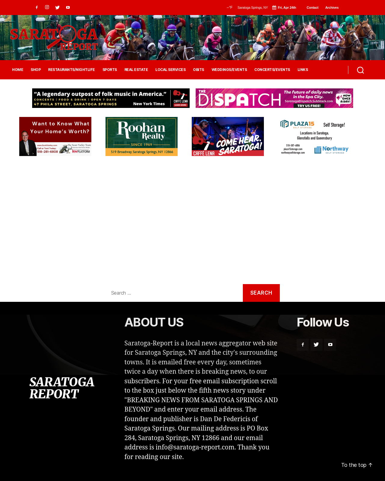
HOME (17, 70)
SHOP (36, 70)
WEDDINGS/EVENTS (229, 70)
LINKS (303, 70)
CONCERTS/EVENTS (272, 70)
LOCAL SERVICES (170, 70)
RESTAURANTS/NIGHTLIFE (71, 70)
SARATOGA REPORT (61, 388)
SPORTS (109, 70)
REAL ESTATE (136, 70)
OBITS (198, 70)
